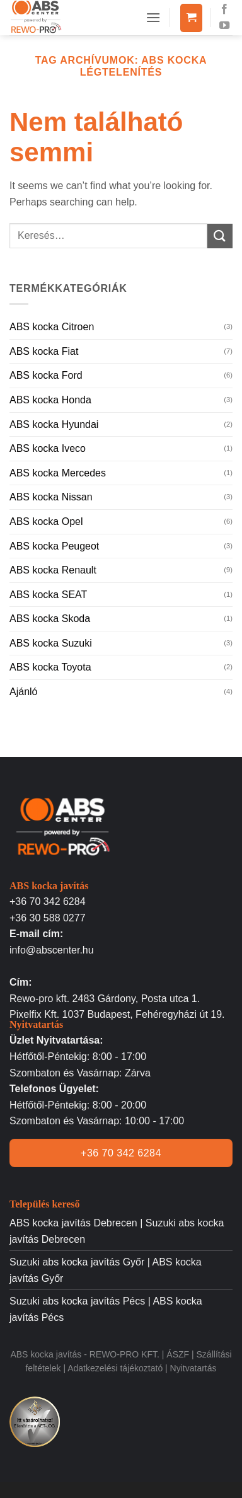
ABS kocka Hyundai (53, 424)
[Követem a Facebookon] (224, 9)
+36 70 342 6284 (47, 901)
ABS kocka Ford (46, 375)
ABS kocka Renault (52, 570)
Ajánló (23, 691)
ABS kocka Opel (46, 521)
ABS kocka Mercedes (57, 473)
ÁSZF (177, 1354)
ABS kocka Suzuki (50, 643)
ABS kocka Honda (50, 400)
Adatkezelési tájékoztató (116, 1368)
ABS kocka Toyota (50, 667)
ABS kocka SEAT (48, 594)
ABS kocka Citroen (51, 326)
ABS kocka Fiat (43, 351)
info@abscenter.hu (51, 950)
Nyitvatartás (193, 1368)
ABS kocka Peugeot (54, 546)
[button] (153, 17)
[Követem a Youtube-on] (224, 26)
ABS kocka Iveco (47, 448)
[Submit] (220, 236)
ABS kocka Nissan (51, 497)
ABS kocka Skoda (49, 618)
